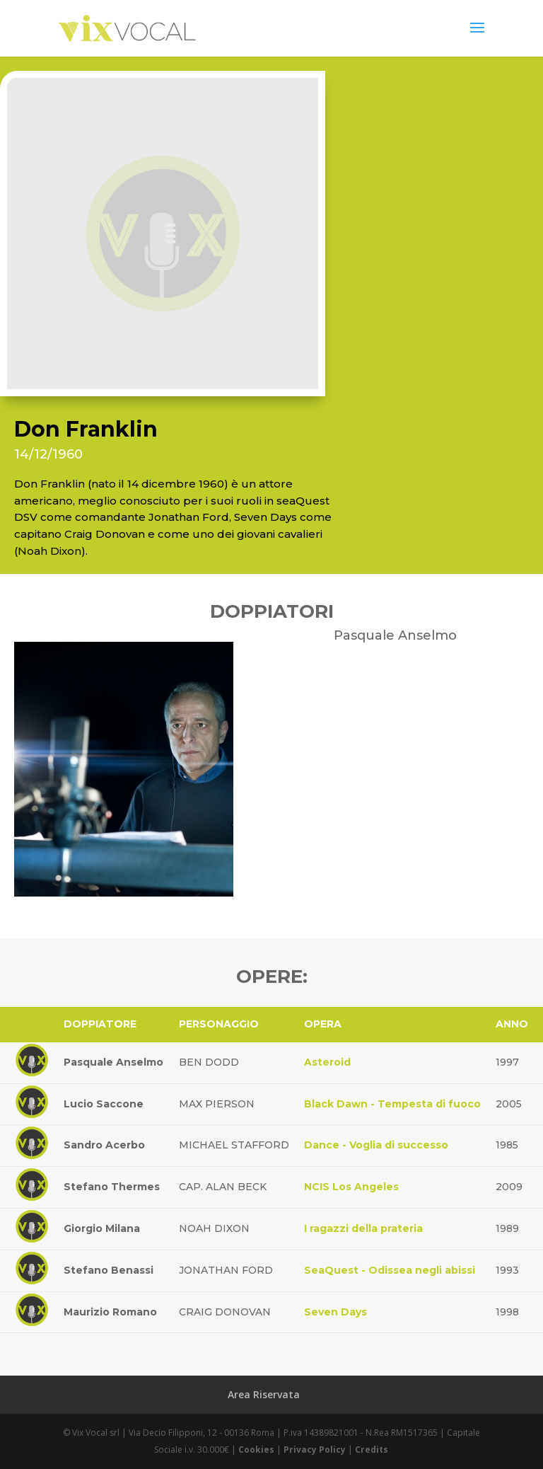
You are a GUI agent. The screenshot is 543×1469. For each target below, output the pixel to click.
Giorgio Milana (102, 1228)
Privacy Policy (315, 1450)
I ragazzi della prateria (363, 1228)
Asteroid (327, 1062)
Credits (371, 1450)
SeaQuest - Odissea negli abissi (389, 1270)
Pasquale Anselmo (113, 1062)
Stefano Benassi (108, 1270)
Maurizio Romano (110, 1312)
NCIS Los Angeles (351, 1186)
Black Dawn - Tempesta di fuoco (392, 1104)
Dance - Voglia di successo (376, 1145)
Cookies (256, 1450)
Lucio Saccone (104, 1104)
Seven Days (335, 1312)
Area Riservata (264, 1394)
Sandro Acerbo (104, 1145)
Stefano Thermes (112, 1186)
